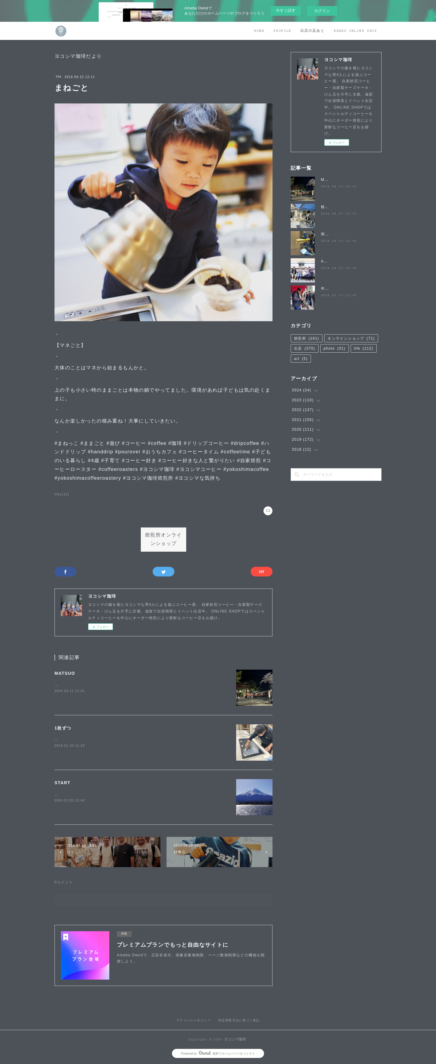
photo (334, 348)
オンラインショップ (351, 338)
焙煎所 (306, 338)
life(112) (61, 494)
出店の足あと (312, 31)
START (62, 782)
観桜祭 (327, 207)
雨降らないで (333, 234)
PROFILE (282, 31)
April (325, 261)
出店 (304, 348)
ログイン (322, 10)
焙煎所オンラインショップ (163, 540)
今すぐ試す (286, 10)
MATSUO (64, 673)
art (301, 359)
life (58, 76)
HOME (259, 31)
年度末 (327, 288)
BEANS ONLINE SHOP (355, 31)
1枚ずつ (62, 728)
